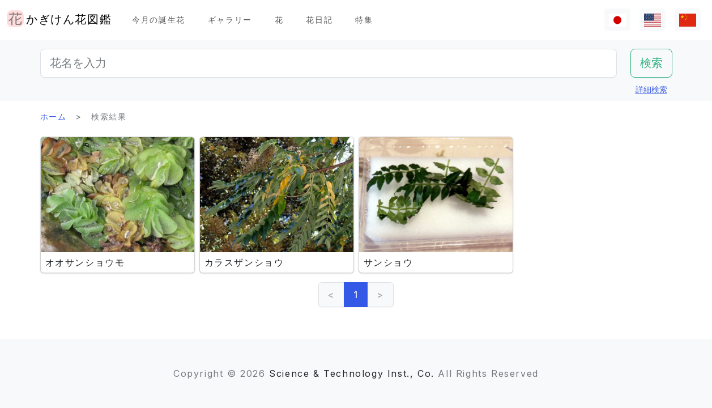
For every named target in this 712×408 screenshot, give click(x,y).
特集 (364, 19)
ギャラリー (230, 19)
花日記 (319, 19)
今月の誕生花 (158, 19)
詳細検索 (651, 89)
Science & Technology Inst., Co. (351, 373)
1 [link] (356, 294)
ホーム (53, 116)
